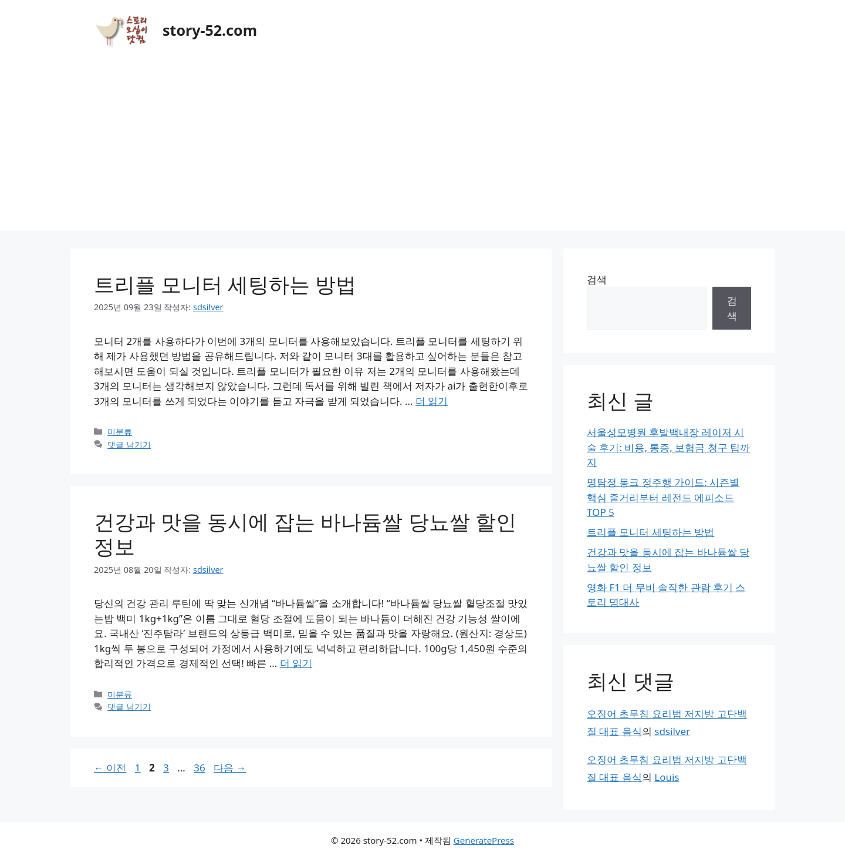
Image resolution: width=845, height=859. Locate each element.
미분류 (119, 431)
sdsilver (672, 731)
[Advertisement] (422, 148)
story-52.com (210, 30)
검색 (597, 279)
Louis (666, 777)
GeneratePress (484, 840)
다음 (230, 767)
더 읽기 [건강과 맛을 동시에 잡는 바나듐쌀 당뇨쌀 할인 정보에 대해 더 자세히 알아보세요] (296, 663)
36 (199, 767)
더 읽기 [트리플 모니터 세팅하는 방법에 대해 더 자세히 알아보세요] (431, 401)
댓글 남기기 (129, 444)
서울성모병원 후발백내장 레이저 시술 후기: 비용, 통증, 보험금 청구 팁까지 (668, 447)
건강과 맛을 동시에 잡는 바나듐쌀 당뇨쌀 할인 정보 (305, 534)
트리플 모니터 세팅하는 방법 (225, 284)
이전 (110, 767)
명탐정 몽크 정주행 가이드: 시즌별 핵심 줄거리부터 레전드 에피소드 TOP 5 (663, 497)
